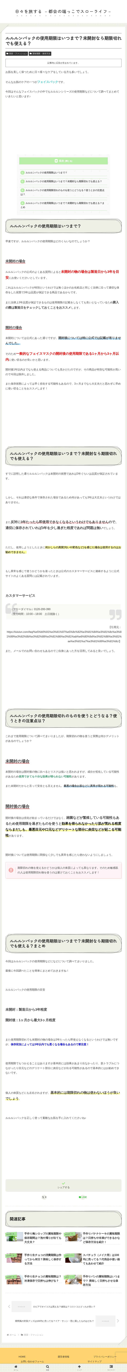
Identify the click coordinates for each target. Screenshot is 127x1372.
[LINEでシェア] (83, 1197)
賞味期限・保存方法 (40, 53)
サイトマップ (95, 1361)
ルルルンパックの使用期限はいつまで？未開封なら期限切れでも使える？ (64, 181)
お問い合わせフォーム (32, 1361)
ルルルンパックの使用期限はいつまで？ (46, 172)
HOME (22, 1356)
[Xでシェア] (44, 1197)
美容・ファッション (16, 53)
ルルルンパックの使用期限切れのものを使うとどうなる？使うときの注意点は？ (63, 192)
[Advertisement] (63, 127)
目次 (61, 160)
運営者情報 (63, 1356)
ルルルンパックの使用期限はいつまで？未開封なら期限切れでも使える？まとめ (63, 205)
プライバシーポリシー (105, 1356)
